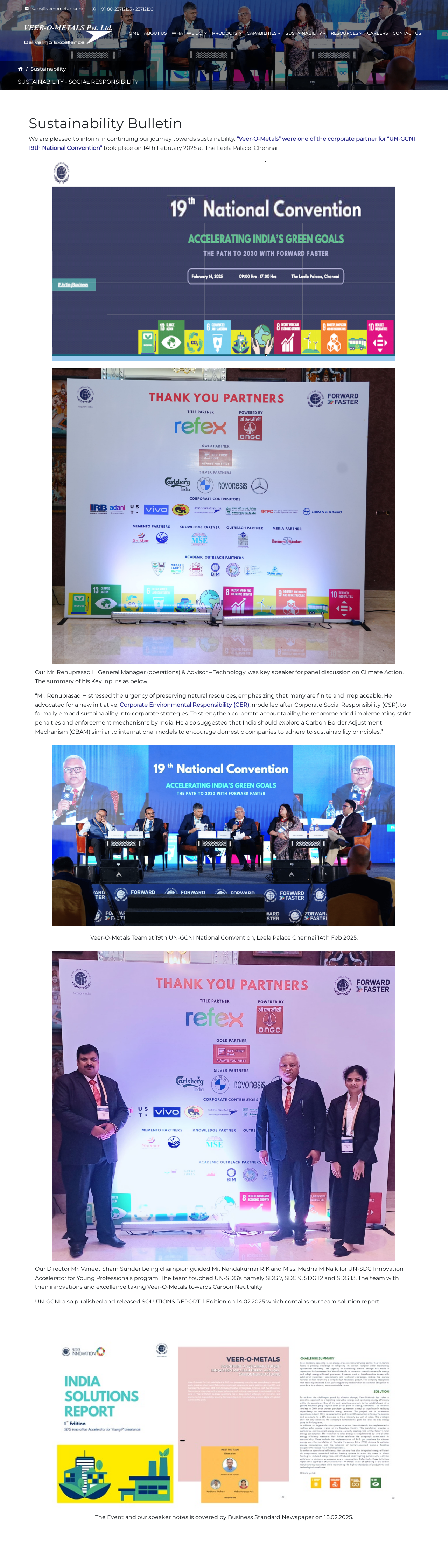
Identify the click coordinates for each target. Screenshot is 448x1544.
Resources (347, 33)
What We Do (190, 33)
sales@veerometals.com (53, 8)
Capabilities (264, 33)
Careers (377, 33)
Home (132, 33)
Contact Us (407, 33)
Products (227, 33)
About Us (155, 33)
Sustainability (306, 33)
